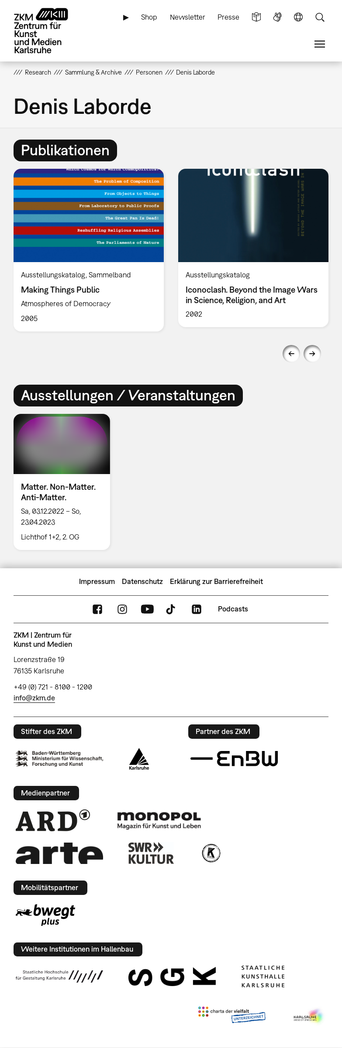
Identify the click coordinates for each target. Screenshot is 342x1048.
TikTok (171, 609)
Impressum (97, 581)
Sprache (298, 17)
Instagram (122, 609)
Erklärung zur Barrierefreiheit (216, 581)
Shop (149, 17)
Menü (319, 44)
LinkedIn (196, 609)
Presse (228, 17)
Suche (319, 17)
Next (312, 353)
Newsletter (187, 17)
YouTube (147, 609)
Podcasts (233, 608)
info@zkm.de (34, 697)
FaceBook (97, 609)
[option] (89, 250)
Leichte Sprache (256, 17)
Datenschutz (142, 581)
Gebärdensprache (277, 17)
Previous (291, 353)
